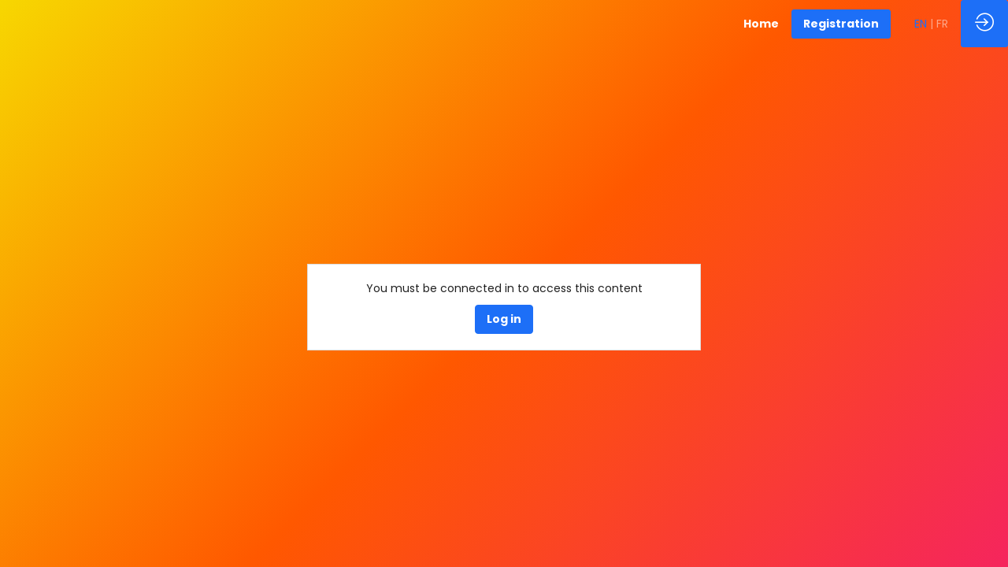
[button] (841, 24)
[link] (761, 23)
